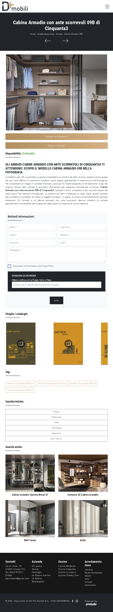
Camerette (90, 585)
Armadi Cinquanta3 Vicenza (51, 383)
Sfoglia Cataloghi (56, 145)
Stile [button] (56, 422)
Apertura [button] (56, 433)
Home (33, 34)
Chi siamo (37, 566)
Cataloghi (37, 572)
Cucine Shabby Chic (68, 575)
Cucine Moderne (67, 566)
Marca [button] (56, 411)
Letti (87, 579)
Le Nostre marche (41, 575)
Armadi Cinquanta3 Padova (83, 383)
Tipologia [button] (56, 428)
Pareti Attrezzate (93, 572)
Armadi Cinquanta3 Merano (20, 390)
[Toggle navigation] (107, 6)
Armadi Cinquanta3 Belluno (20, 383)
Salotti (88, 575)
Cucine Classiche (67, 569)
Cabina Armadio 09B (73, 34)
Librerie (89, 569)
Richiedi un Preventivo (56, 136)
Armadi (59, 34)
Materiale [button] (56, 417)
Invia (56, 300)
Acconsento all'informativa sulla (33, 266)
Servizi (35, 569)
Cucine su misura (67, 572)
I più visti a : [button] (56, 438)
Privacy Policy (47, 266)
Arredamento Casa (45, 34)
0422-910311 (17, 572)
